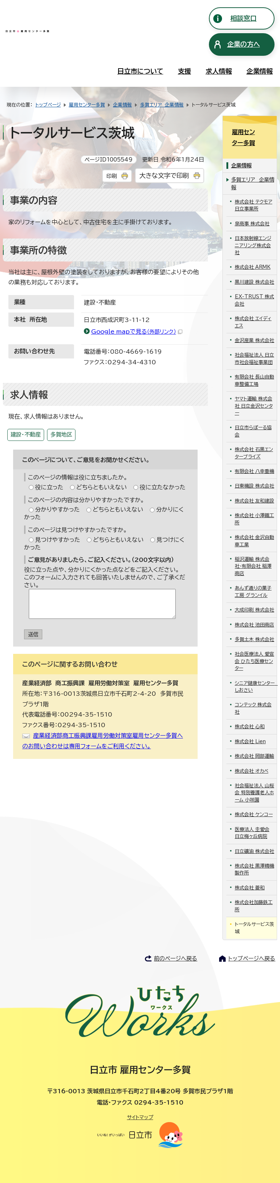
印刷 (111, 176)
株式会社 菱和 (250, 867)
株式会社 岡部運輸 (254, 736)
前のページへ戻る (175, 938)
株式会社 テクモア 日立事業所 (253, 185)
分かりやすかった (57, 509)
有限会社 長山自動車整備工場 (254, 360)
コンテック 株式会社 (253, 688)
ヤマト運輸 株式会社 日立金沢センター (254, 385)
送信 (33, 634)
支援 (184, 71)
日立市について (140, 71)
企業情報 (259, 71)
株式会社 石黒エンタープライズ (254, 433)
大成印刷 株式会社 (254, 589)
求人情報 (219, 71)
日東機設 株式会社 (254, 465)
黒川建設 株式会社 (254, 262)
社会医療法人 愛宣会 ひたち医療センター (254, 641)
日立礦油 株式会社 (254, 831)
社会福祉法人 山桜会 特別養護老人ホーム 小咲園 (254, 772)
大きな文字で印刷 (164, 175)
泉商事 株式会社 (252, 203)
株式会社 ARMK (253, 247)
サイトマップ (140, 1097)
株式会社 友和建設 (254, 480)
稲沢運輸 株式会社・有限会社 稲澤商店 (253, 546)
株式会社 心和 (250, 706)
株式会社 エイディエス (253, 302)
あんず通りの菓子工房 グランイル (253, 571)
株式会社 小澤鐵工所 (254, 499)
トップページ (48, 104)
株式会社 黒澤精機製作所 (254, 849)
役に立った (49, 487)
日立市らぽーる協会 (253, 411)
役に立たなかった (163, 487)
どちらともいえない (101, 487)
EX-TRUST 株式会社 (254, 280)
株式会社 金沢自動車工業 (254, 521)
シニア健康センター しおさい (256, 666)
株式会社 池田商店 (254, 604)
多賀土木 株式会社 (254, 619)
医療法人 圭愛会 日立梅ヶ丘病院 (252, 812)
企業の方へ (243, 44)
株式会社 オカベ (251, 750)
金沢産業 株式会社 (254, 320)
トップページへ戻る (251, 938)
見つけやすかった (57, 540)
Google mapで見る (136, 331)
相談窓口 (243, 18)
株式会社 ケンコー (254, 794)
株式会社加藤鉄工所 (254, 886)
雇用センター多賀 (87, 104)
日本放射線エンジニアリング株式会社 (253, 225)
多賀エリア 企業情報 (162, 104)
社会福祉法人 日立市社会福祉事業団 (254, 338)
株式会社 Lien (250, 721)
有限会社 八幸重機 (254, 451)
